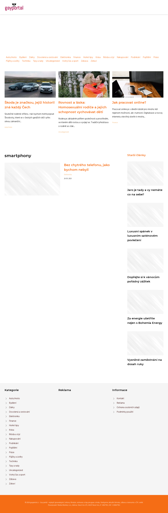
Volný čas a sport (70, 61)
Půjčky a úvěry (12, 61)
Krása (98, 57)
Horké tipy (88, 57)
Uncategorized (53, 61)
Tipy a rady (38, 61)
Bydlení (23, 57)
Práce (156, 57)
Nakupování (122, 57)
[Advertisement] (84, 34)
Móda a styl (108, 57)
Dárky (32, 57)
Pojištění (147, 57)
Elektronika (65, 57)
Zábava (84, 61)
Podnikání (135, 57)
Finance (77, 57)
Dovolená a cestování (47, 57)
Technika (26, 61)
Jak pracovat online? (129, 102)
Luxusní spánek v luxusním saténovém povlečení (142, 236)
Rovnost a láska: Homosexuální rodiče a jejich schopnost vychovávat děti (82, 107)
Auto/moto (11, 57)
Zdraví (94, 61)
